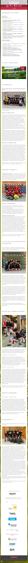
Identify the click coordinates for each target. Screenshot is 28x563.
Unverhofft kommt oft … (10, 170)
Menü (14, 8)
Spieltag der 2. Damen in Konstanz (13, 311)
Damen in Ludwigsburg (9, 393)
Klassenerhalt (7, 84)
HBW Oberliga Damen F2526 (6, 18)
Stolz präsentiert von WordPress (8, 559)
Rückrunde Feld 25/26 (9, 13)
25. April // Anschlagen (10, 63)
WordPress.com (22, 559)
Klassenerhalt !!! (7, 419)
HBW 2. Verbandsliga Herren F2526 (7, 41)
